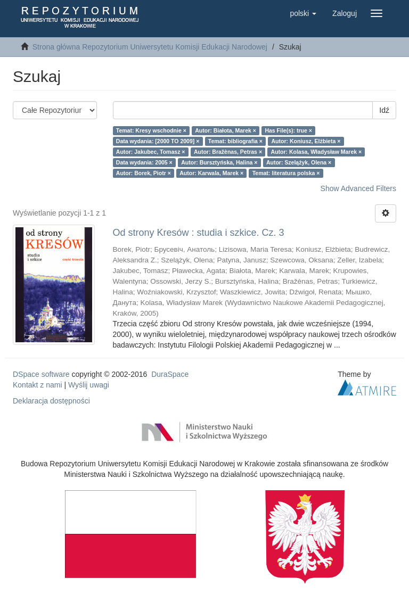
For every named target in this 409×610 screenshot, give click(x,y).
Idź (384, 110)
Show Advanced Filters (358, 188)
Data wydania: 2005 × (144, 162)
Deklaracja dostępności (51, 401)
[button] (303, 13)
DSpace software (41, 374)
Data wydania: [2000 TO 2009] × (158, 141)
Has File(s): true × (288, 130)
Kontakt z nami (37, 385)
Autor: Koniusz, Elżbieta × (305, 141)
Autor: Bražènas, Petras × (228, 152)
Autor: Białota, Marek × (225, 130)
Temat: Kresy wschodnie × (151, 130)
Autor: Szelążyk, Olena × (298, 162)
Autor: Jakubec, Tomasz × (150, 152)
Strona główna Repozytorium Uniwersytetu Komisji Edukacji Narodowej (149, 47)
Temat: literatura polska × (286, 173)
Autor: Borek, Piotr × (143, 173)
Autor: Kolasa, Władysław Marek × (316, 152)
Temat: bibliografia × (235, 141)
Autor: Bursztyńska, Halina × (219, 162)
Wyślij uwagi (88, 385)
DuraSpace (170, 374)
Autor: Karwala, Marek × (211, 173)
